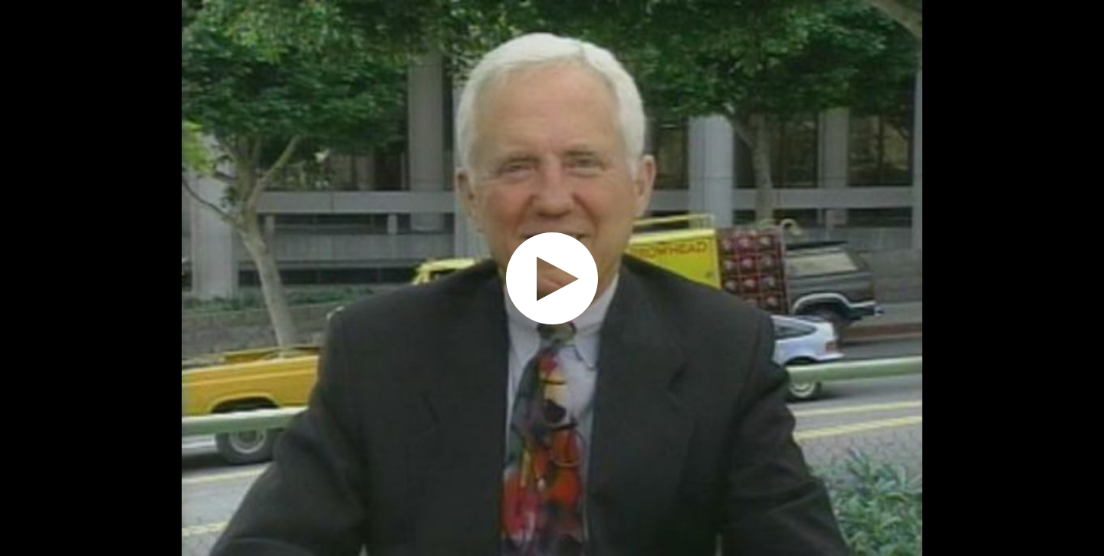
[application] (552, 278)
